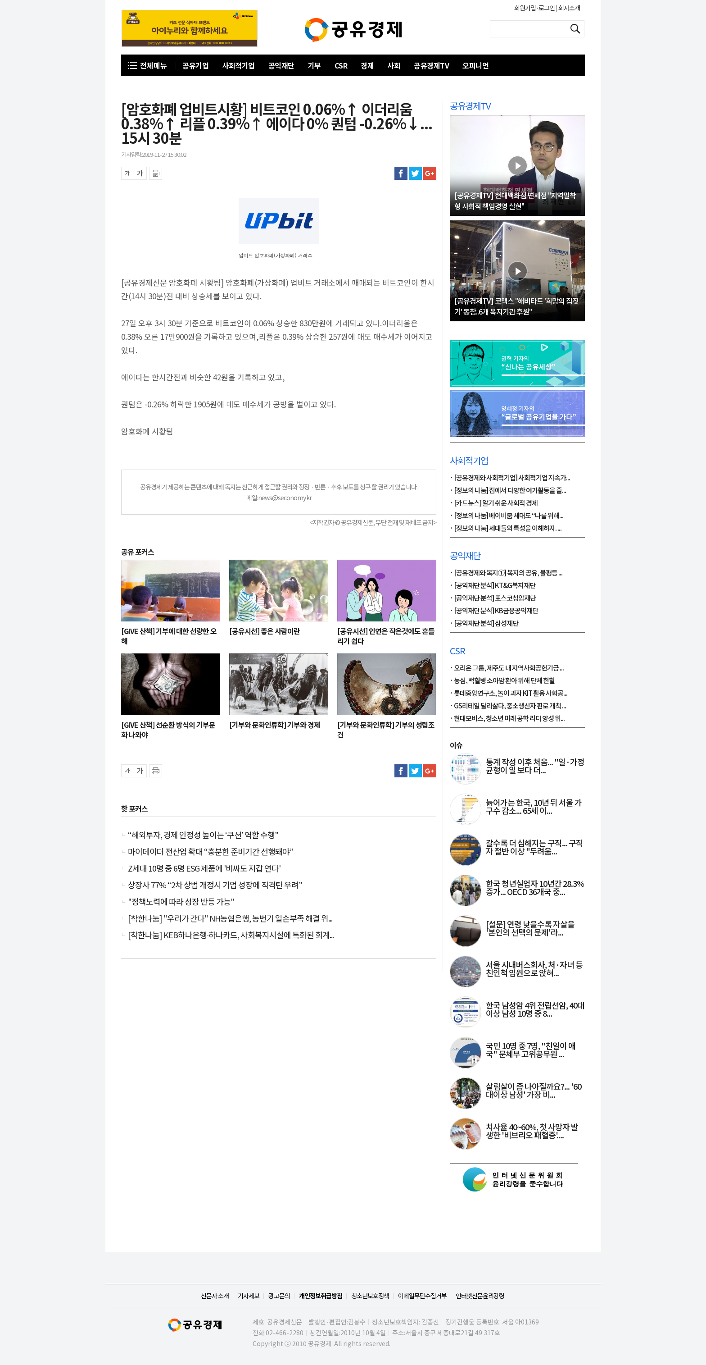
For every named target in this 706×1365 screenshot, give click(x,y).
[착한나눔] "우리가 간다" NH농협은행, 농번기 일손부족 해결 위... (230, 918)
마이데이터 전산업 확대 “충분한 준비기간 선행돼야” (210, 851)
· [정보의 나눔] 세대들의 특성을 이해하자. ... (505, 529)
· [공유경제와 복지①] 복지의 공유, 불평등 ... (506, 573)
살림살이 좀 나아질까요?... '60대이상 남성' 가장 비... (533, 1091)
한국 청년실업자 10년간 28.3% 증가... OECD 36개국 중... (535, 888)
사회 (393, 65)
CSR (341, 65)
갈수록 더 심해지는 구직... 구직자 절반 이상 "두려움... (534, 848)
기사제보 (248, 1295)
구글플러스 (429, 173)
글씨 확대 (140, 173)
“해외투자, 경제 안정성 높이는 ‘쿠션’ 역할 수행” (203, 834)
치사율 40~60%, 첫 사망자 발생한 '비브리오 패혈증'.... (532, 1132)
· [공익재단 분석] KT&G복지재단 (492, 586)
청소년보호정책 (370, 1295)
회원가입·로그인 (535, 7)
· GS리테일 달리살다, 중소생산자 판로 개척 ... (508, 706)
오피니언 (475, 65)
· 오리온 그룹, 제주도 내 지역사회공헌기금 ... (507, 668)
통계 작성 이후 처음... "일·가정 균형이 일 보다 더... (535, 767)
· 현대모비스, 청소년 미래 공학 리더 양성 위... (507, 719)
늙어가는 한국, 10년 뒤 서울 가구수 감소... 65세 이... (534, 807)
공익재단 (281, 65)
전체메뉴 (153, 65)
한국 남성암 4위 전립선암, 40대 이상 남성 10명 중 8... (535, 1010)
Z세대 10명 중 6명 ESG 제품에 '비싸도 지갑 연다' (204, 868)
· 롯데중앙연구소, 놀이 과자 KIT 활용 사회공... (508, 693)
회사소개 (568, 7)
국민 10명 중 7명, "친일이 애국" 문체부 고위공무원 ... (530, 1050)
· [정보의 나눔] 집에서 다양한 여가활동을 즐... (508, 491)
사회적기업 (238, 65)
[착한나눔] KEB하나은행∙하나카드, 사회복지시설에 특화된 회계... (231, 934)
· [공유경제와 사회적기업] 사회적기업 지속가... (510, 478)
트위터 (415, 173)
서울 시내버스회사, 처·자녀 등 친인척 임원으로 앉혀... (534, 969)
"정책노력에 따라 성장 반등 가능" (181, 901)
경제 (367, 65)
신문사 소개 (215, 1295)
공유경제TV (431, 65)
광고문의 (279, 1295)
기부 (314, 65)
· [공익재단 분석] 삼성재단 (484, 624)
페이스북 (400, 173)
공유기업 (195, 65)
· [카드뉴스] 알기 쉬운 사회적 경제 (494, 503)
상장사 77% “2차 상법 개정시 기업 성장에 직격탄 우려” (215, 884)
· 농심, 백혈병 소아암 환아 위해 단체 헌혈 (502, 681)
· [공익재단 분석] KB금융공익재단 (494, 611)
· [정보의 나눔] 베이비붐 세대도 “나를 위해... (506, 516)
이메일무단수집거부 (422, 1295)
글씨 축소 (127, 173)
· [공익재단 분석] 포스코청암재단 (493, 598)
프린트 (155, 173)
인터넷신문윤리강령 (480, 1295)
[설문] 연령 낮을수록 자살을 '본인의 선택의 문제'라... (530, 929)
